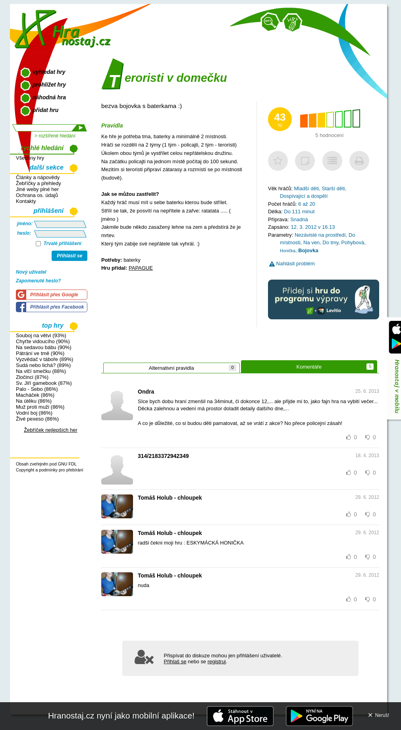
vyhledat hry (49, 72)
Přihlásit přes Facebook (57, 307)
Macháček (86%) (35, 395)
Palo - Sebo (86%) (37, 389)
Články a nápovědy (38, 177)
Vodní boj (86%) (34, 413)
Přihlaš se (175, 661)
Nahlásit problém (292, 264)
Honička (287, 250)
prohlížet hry (49, 84)
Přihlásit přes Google (54, 294)
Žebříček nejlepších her (50, 430)
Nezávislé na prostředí (320, 235)
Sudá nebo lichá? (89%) (43, 365)
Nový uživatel (31, 272)
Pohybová (352, 242)
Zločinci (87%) (32, 377)
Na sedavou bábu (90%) (43, 347)
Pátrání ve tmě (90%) (40, 353)
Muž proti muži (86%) (40, 407)
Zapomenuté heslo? (38, 281)
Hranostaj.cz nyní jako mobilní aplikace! (121, 715)
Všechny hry (30, 158)
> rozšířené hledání (55, 136)
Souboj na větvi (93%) (41, 335)
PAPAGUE (141, 268)
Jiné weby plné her (37, 189)
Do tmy (330, 242)
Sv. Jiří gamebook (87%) (44, 383)
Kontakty (26, 201)
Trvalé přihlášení (58, 243)
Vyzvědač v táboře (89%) (44, 359)
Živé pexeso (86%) (37, 419)
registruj (217, 661)
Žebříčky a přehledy (38, 183)
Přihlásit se (69, 256)
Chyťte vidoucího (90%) (43, 341)
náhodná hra (49, 97)
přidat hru (45, 110)
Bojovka (308, 250)
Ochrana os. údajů (37, 195)
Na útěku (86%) (34, 401)
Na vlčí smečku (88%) (41, 371)
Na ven (311, 242)
